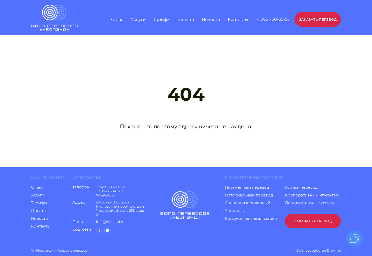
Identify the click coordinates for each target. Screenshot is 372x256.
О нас (117, 19)
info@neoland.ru (110, 222)
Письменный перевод (247, 187)
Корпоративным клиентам (312, 195)
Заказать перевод (318, 19)
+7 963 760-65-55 (273, 19)
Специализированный (247, 203)
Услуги (138, 19)
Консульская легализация (251, 218)
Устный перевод (301, 187)
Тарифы (162, 19)
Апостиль (234, 210)
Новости (211, 19)
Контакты (238, 19)
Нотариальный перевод (249, 195)
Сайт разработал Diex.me (318, 250)
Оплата (186, 19)
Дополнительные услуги (309, 203)
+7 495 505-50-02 (110, 187)
